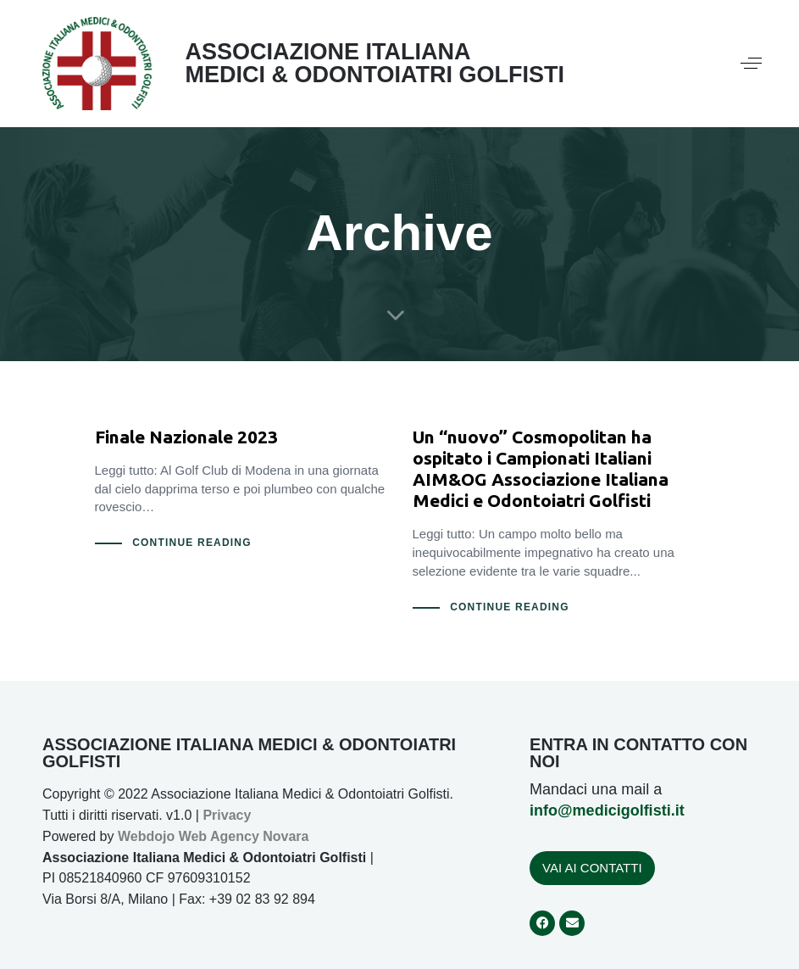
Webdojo (146, 836)
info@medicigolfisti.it (607, 810)
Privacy (227, 815)
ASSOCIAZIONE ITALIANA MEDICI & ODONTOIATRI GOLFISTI (375, 63)
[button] (751, 63)
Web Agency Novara (244, 836)
